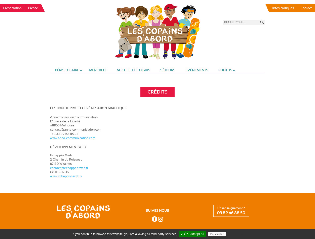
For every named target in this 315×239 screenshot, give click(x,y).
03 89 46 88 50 (231, 213)
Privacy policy (236, 234)
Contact (306, 8)
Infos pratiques (283, 8)
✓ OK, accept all (192, 234)
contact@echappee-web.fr (69, 168)
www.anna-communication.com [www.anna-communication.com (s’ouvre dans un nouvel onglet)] (72, 138)
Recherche (262, 22)
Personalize (217, 234)
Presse (33, 8)
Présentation (12, 8)
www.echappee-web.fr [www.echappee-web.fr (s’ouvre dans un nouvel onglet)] (66, 176)
